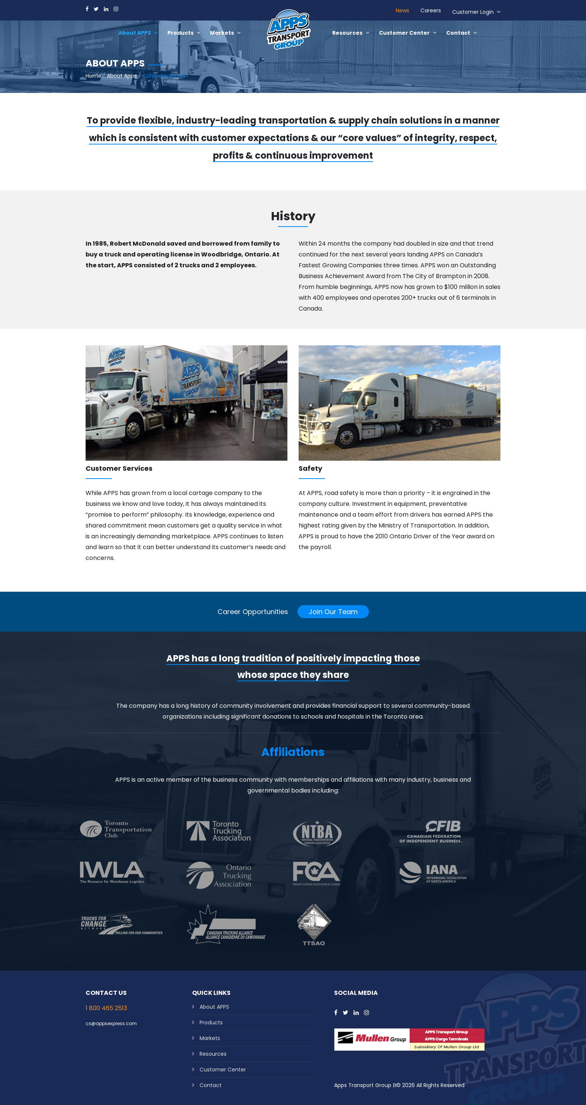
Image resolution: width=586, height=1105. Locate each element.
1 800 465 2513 (106, 1008)
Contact (211, 1085)
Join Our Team (333, 611)
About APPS (214, 1007)
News (402, 10)
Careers (430, 10)
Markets (210, 1038)
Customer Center (223, 1069)
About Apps (122, 76)
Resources (213, 1054)
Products (211, 1022)
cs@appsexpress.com (111, 1023)
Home (93, 76)
